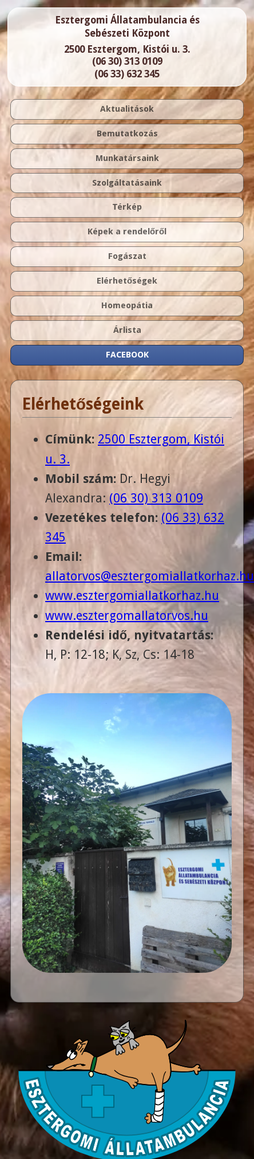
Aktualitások (127, 109)
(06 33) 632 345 (127, 74)
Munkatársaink (127, 158)
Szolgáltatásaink (127, 183)
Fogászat (127, 256)
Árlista (127, 330)
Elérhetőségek (127, 281)
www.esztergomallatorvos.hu (126, 615)
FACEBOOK (127, 354)
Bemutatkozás (127, 133)
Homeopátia (127, 305)
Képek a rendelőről (127, 231)
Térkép (127, 207)
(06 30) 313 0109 (127, 61)
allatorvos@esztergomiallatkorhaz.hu (149, 576)
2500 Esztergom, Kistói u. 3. (127, 49)
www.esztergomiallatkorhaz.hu (132, 595)
